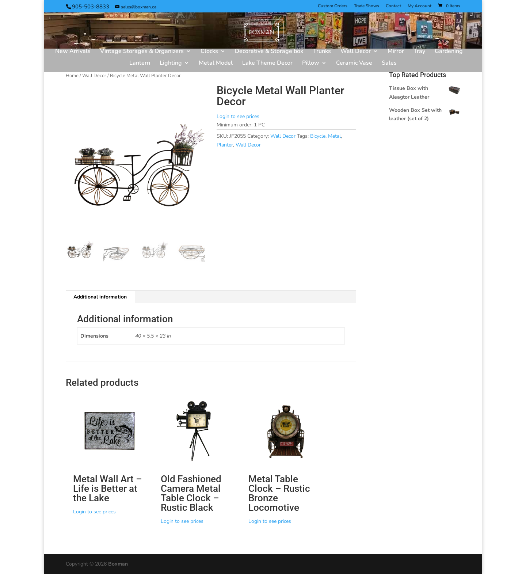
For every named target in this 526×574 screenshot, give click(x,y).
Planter (225, 144)
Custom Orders (332, 6)
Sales (389, 63)
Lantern (139, 63)
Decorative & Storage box (269, 52)
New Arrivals (73, 52)
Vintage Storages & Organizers (142, 52)
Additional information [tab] (100, 296)
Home (72, 75)
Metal (334, 136)
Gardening (449, 52)
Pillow (310, 63)
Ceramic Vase (354, 63)
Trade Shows (366, 6)
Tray (419, 52)
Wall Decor (355, 52)
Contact (393, 6)
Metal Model (216, 63)
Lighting (171, 63)
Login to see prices (238, 116)
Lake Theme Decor (267, 63)
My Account (419, 6)
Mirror (396, 52)
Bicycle (317, 136)
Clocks (209, 52)
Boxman (118, 563)
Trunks (322, 52)
